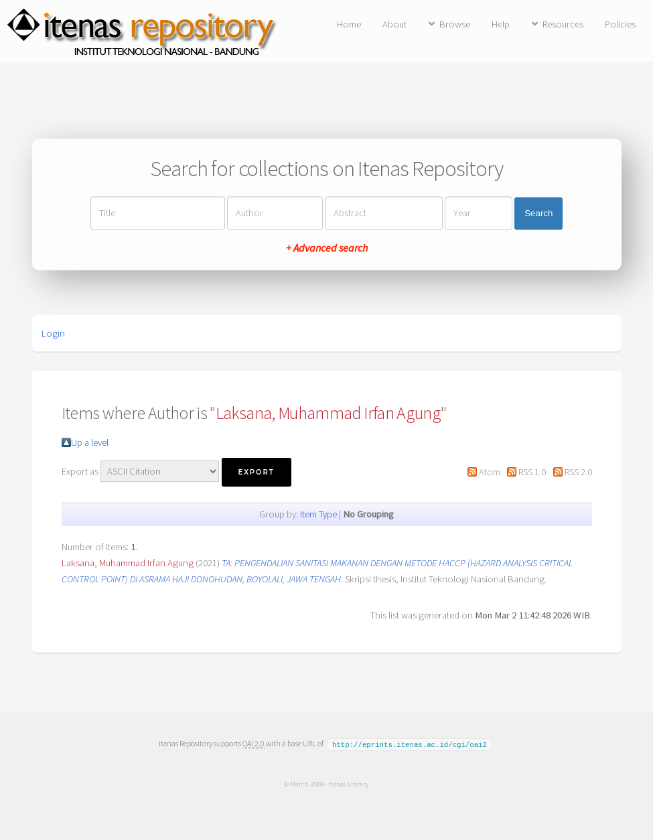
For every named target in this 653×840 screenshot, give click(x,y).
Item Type (318, 514)
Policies (620, 24)
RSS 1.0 (532, 472)
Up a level (89, 442)
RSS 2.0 (578, 472)
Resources (562, 24)
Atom (489, 472)
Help (501, 24)
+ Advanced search (327, 248)
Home (349, 24)
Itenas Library (348, 783)
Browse (454, 24)
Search (538, 213)
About (394, 24)
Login (53, 333)
